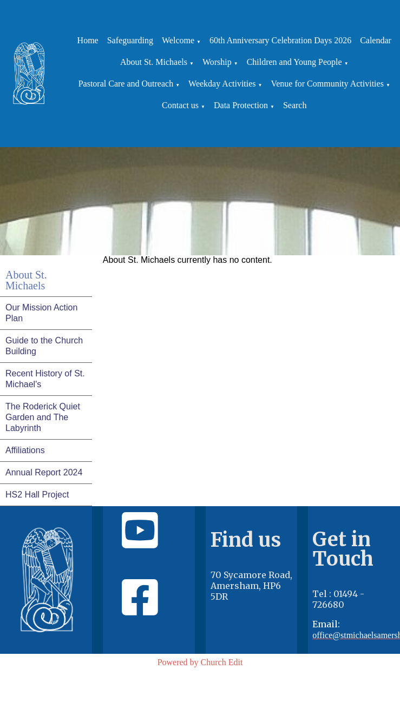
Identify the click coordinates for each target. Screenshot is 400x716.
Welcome (178, 40)
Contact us (180, 105)
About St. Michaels (153, 62)
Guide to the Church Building (44, 346)
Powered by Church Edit (200, 662)
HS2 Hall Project (37, 494)
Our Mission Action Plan (41, 313)
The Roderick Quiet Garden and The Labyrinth (42, 417)
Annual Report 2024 (43, 472)
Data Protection (241, 105)
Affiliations (25, 450)
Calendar (375, 40)
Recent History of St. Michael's (45, 379)
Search (295, 105)
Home (88, 40)
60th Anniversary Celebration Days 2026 (280, 40)
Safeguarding (130, 40)
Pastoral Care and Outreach (125, 83)
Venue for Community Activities (327, 83)
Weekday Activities (221, 83)
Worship (217, 62)
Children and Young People (294, 62)
